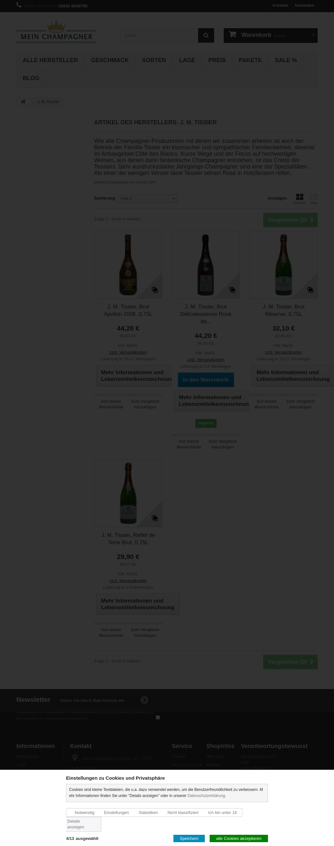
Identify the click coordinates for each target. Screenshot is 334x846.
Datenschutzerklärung (206, 795)
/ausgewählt (82, 838)
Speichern (189, 838)
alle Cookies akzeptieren (239, 838)
